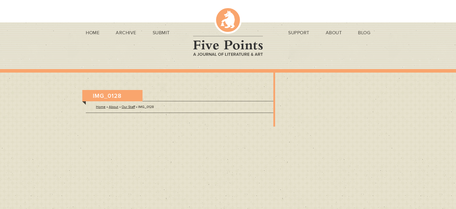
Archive (126, 33)
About (334, 33)
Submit (161, 33)
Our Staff (128, 107)
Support (298, 33)
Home (92, 33)
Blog (364, 33)
